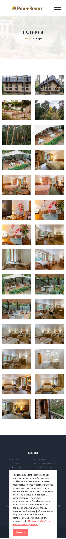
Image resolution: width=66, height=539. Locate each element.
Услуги (15, 463)
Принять (20, 532)
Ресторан (16, 467)
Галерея (16, 459)
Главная (27, 38)
